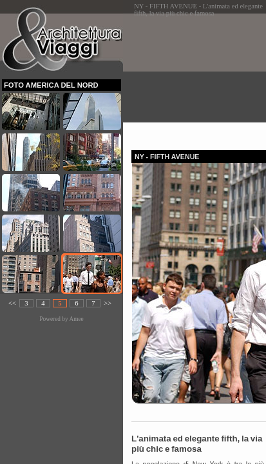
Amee (76, 319)
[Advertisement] (198, 78)
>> (107, 303)
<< (12, 303)
